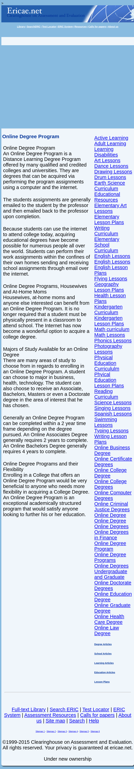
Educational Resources (107, 197)
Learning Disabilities (106, 151)
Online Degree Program (110, 546)
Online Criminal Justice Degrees (112, 506)
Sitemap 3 (62, 731)
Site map (55, 720)
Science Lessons (113, 402)
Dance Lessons (111, 166)
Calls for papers (97, 26)
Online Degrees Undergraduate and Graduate (111, 571)
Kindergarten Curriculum (108, 309)
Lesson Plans (102, 681)
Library (21, 26)
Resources (80, 26)
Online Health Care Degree (109, 619)
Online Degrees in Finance (111, 534)
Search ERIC (64, 709)
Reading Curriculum (106, 394)
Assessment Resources (50, 715)
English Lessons (112, 256)
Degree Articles (103, 644)
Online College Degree (110, 472)
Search (77, 720)
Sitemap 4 (73, 731)
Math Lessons (109, 335)
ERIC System (65, 26)
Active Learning (111, 138)
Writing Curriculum (106, 230)
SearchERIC (33, 26)
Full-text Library (29, 709)
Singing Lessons (112, 408)
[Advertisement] (40, 87)
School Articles (103, 653)
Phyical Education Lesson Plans (109, 380)
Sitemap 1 (40, 731)
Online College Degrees (110, 484)
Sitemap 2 (51, 731)
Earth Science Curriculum (109, 185)
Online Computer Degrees (113, 495)
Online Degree (110, 515)
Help (94, 720)
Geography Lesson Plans (109, 287)
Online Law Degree (106, 630)
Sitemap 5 (84, 731)
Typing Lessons (111, 430)
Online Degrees (111, 526)
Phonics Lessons (113, 340)
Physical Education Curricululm (106, 363)
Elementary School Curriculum (106, 244)
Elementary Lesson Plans (109, 219)
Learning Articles (104, 663)
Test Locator (49, 26)
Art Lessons (107, 160)
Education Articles (104, 672)
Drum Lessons (110, 177)
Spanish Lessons (113, 413)
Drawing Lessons (113, 171)
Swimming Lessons (105, 422)
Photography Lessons (108, 349)
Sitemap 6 (95, 731)
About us (113, 26)
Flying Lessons (110, 278)
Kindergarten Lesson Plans (109, 320)
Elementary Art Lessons (110, 208)
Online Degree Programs (110, 557)
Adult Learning (110, 143)
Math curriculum (111, 329)
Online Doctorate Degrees (112, 585)
